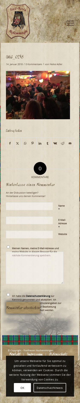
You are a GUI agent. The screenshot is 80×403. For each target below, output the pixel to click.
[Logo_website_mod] (33, 21)
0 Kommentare (34, 64)
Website (62, 234)
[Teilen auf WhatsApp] (25, 143)
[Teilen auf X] (17, 143)
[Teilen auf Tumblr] (47, 143)
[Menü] (68, 8)
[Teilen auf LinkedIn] (40, 143)
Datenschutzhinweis (50, 387)
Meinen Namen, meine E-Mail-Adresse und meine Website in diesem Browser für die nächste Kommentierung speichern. (35, 252)
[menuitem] (68, 8)
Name (61, 207)
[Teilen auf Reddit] (62, 143)
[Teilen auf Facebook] (10, 143)
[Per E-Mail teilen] (70, 143)
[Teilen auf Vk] (55, 143)
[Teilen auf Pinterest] (32, 143)
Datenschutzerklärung (38, 296)
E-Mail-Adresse (62, 223)
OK (22, 387)
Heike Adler (56, 64)
